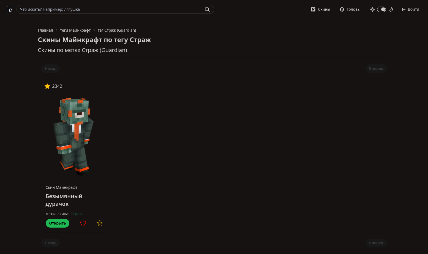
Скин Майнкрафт (62, 187)
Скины (320, 9)
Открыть (57, 223)
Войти (410, 9)
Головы (350, 9)
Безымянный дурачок (64, 199)
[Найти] (207, 9)
